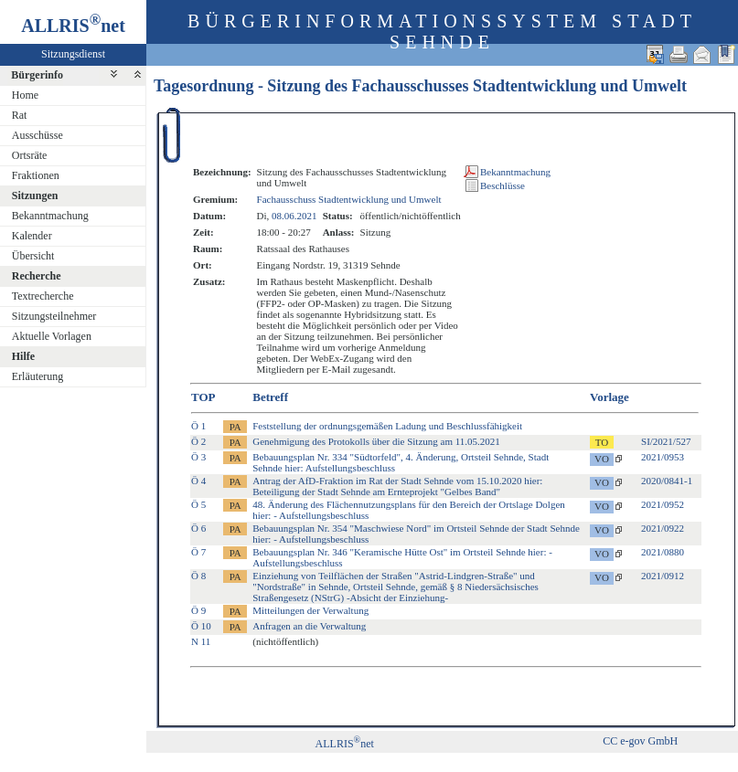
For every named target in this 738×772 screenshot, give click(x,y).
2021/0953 (662, 456)
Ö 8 (198, 575)
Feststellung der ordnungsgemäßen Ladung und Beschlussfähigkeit (387, 425)
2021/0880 (662, 551)
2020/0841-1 (666, 480)
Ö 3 (198, 456)
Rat (19, 115)
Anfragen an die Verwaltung (309, 625)
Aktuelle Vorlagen (51, 336)
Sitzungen (35, 195)
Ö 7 (198, 551)
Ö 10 (201, 625)
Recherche (36, 276)
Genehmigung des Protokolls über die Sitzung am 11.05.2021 (376, 441)
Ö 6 (198, 528)
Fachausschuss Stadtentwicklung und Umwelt (349, 199)
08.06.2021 (294, 215)
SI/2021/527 (665, 441)
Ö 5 (198, 504)
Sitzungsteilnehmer (54, 316)
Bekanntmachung (50, 215)
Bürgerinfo (37, 75)
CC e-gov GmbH (640, 741)
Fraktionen (35, 175)
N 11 (200, 641)
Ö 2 (198, 441)
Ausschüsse (37, 135)
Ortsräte (30, 155)
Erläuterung (38, 376)
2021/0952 (662, 504)
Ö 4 (198, 480)
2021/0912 (662, 575)
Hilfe (23, 356)
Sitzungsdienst (73, 54)
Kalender (32, 235)
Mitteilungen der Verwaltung (310, 610)
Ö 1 (198, 425)
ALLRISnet (345, 743)
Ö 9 (198, 610)
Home (25, 95)
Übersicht (33, 255)
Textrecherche (43, 296)
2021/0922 (662, 528)
